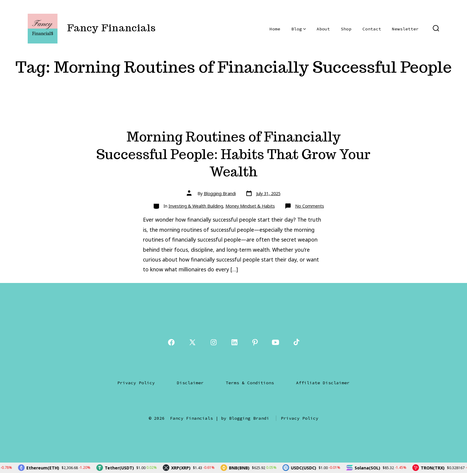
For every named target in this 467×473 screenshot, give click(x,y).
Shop (346, 29)
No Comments (309, 206)
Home (275, 29)
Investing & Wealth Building (196, 206)
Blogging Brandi (220, 193)
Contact (371, 29)
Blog (298, 29)
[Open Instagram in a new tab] (213, 342)
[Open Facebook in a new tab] (171, 342)
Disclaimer (190, 382)
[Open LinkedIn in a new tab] (234, 342)
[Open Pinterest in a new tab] (255, 342)
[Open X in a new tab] (192, 342)
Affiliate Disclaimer (323, 382)
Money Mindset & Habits (250, 206)
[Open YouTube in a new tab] (275, 342)
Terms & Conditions (250, 382)
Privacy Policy (136, 382)
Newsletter (405, 29)
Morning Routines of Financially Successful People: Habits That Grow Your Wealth (233, 154)
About (323, 29)
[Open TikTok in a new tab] (295, 342)
